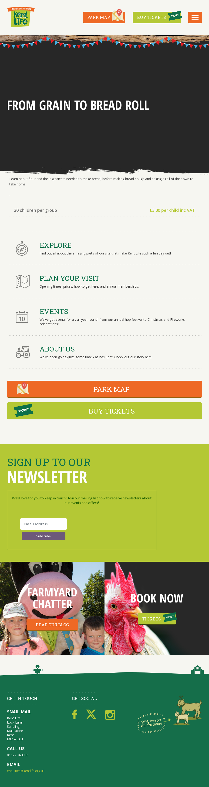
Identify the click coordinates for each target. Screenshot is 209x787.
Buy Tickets (151, 17)
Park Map (98, 17)
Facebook (74, 715)
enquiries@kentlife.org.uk (25, 771)
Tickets (151, 619)
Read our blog (52, 624)
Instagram (110, 715)
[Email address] (43, 524)
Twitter (91, 715)
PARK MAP (111, 389)
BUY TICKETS (111, 410)
